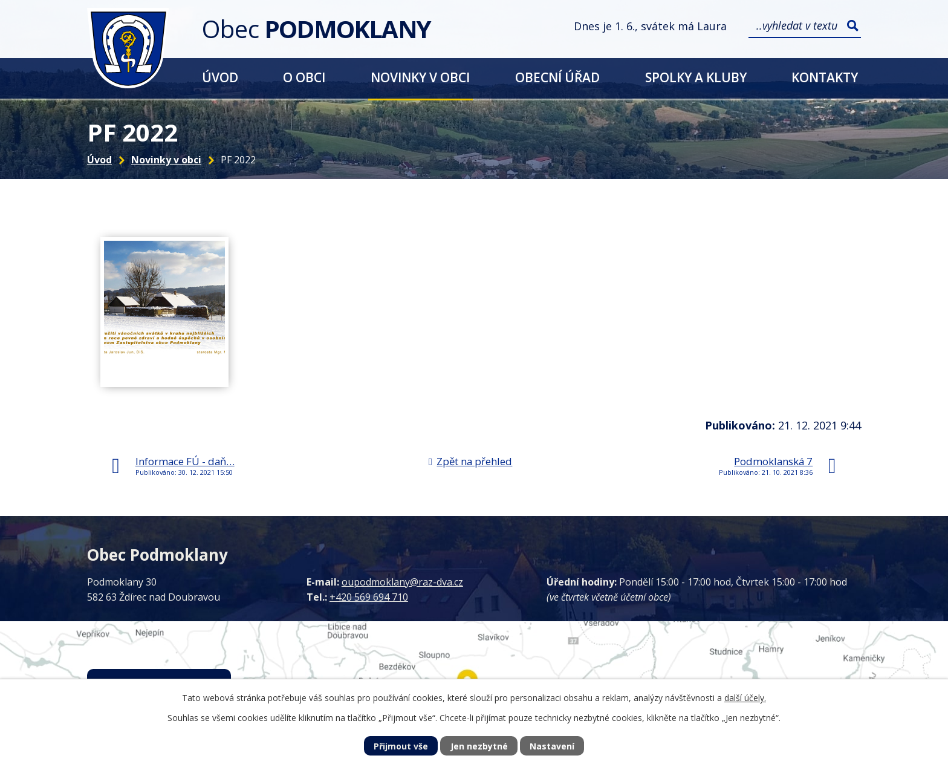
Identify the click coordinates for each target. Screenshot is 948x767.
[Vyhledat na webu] (804, 26)
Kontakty (824, 77)
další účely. (745, 697)
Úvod (220, 77)
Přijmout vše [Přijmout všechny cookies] (401, 746)
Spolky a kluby (696, 77)
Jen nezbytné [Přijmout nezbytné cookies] (479, 746)
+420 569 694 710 (369, 597)
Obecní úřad (557, 77)
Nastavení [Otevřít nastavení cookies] (552, 746)
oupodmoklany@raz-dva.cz (402, 582)
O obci (304, 77)
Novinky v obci (420, 77)
